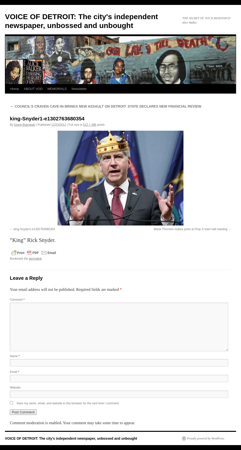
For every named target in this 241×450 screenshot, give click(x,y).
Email (14, 372)
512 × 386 (89, 125)
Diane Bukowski (24, 125)
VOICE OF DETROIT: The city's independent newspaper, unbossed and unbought (71, 438)
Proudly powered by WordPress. (206, 438)
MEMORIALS (57, 89)
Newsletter (79, 89)
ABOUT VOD (33, 89)
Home (14, 89)
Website (15, 387)
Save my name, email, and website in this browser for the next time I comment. (68, 403)
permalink (35, 258)
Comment (17, 299)
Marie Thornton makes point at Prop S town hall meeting (190, 229)
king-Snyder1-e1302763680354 (34, 229)
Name (15, 356)
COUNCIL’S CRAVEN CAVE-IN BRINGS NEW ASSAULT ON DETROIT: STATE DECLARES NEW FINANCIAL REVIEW (105, 106)
